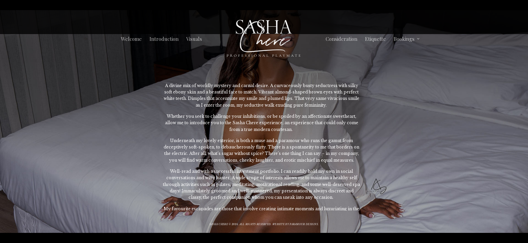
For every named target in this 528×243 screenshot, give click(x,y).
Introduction (164, 38)
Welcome (131, 38)
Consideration (341, 38)
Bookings (403, 38)
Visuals (194, 38)
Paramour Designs (304, 224)
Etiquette (375, 38)
